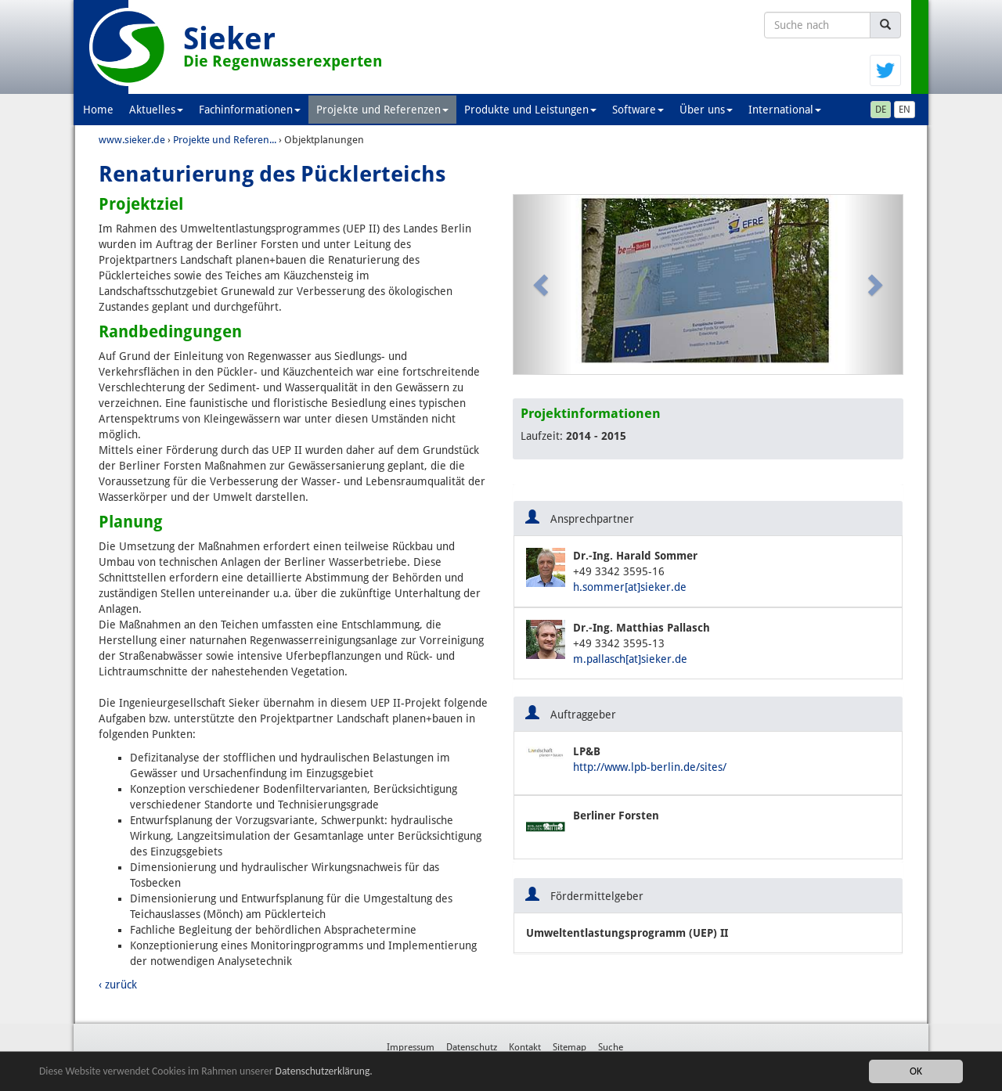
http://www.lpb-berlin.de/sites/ (649, 767)
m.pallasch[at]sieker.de (630, 659)
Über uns (706, 109)
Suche (610, 1047)
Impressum (410, 1047)
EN (904, 109)
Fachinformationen (250, 109)
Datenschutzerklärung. (324, 1071)
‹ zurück (118, 984)
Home (98, 109)
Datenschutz (471, 1047)
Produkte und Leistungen (530, 109)
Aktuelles (156, 109)
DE (880, 109)
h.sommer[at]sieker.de (630, 587)
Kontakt (525, 1047)
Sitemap (569, 1047)
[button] (543, 284)
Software (638, 109)
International (784, 109)
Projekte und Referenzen (382, 109)
